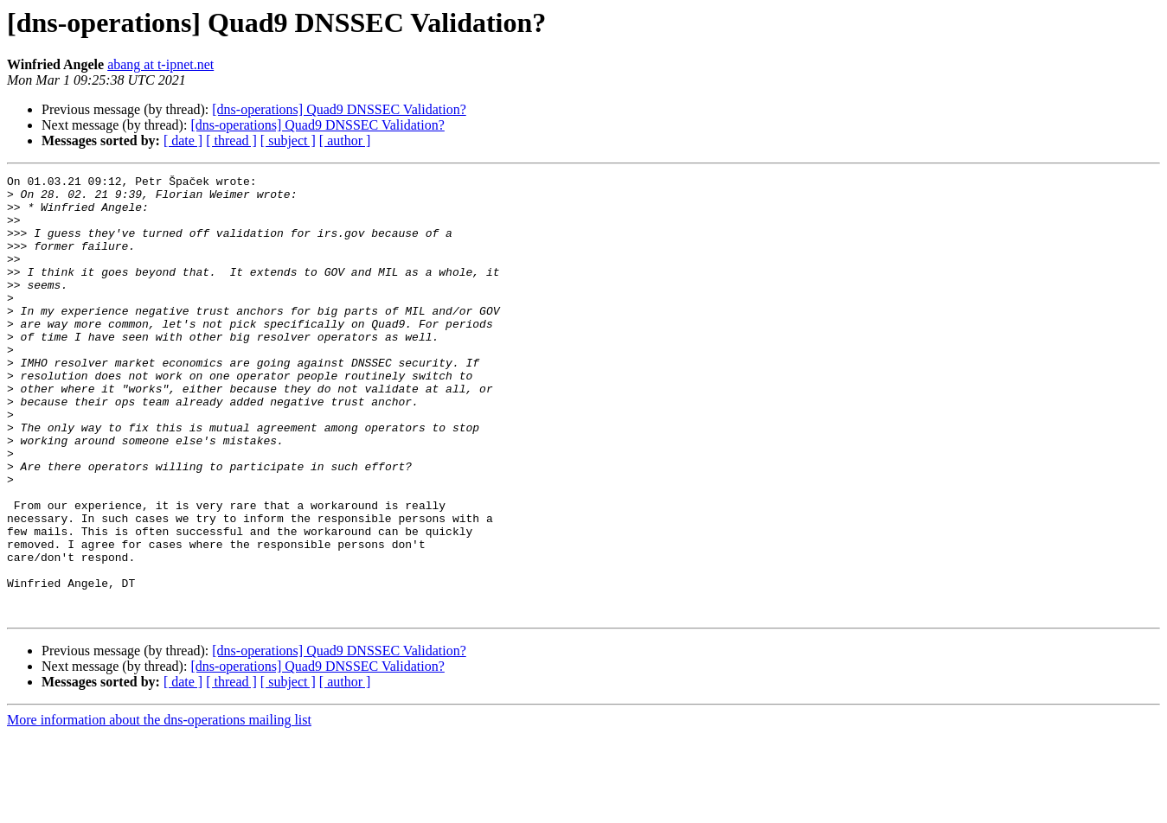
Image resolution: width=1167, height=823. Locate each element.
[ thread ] (231, 140)
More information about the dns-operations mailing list (159, 808)
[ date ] (183, 140)
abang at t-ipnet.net (160, 64)
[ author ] (345, 140)
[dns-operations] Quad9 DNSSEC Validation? (338, 109)
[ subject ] (288, 140)
